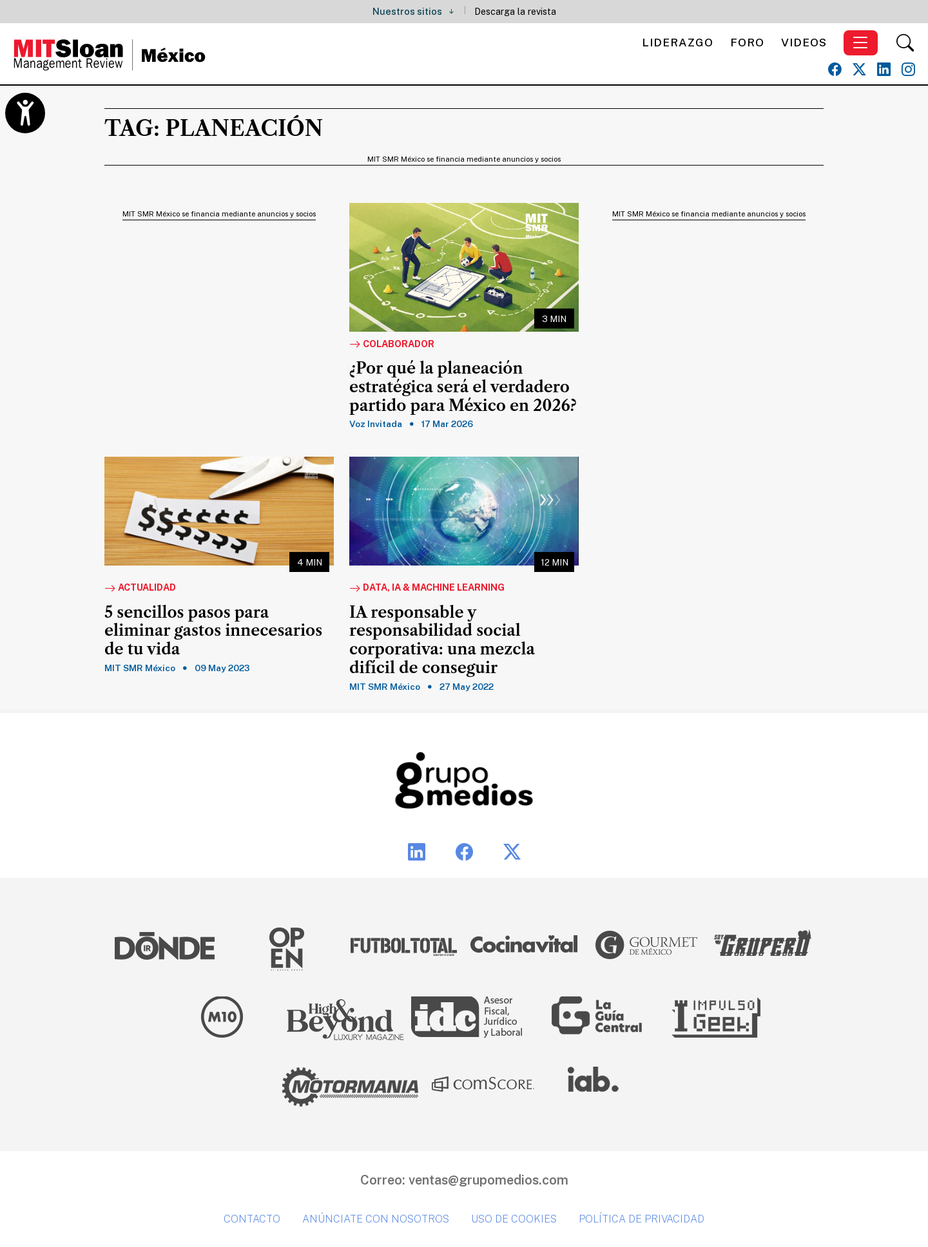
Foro (747, 42)
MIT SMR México (139, 668)
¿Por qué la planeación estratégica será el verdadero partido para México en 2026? (463, 387)
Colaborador (391, 344)
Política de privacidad (641, 1219)
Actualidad (140, 588)
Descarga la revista (515, 11)
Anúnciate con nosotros (375, 1219)
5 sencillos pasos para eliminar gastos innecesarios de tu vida (213, 631)
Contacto (252, 1219)
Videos (804, 42)
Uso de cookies (514, 1219)
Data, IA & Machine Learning (427, 588)
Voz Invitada (375, 424)
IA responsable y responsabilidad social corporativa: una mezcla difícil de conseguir (442, 640)
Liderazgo (677, 42)
